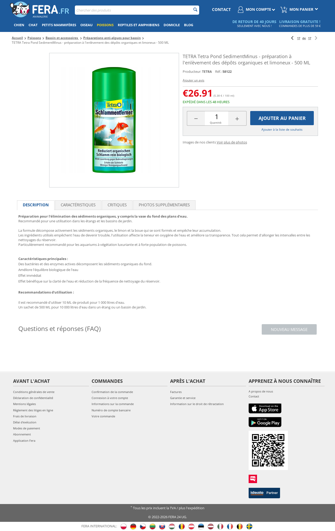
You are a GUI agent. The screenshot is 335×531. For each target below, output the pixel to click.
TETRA (207, 71)
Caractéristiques (78, 204)
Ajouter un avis (193, 80)
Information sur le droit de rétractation (197, 404)
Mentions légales (24, 404)
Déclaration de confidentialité (33, 398)
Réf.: (218, 71)
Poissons (105, 25)
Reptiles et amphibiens (138, 25)
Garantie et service (183, 398)
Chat (33, 25)
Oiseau (86, 25)
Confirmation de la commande (112, 392)
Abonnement (22, 434)
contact (221, 9)
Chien (19, 25)
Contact (254, 396)
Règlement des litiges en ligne (33, 410)
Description (36, 204)
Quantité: (216, 122)
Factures (176, 392)
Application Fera (24, 440)
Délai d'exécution (24, 422)
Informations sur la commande (113, 404)
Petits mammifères (59, 25)
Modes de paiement (26, 428)
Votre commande (103, 416)
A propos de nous (261, 391)
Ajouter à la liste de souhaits (282, 129)
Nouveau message (289, 329)
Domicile (172, 25)
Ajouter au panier (282, 118)
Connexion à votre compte (110, 398)
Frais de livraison (24, 416)
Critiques (117, 204)
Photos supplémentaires (164, 204)
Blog (188, 25)
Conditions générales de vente (33, 392)
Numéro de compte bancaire (111, 410)
